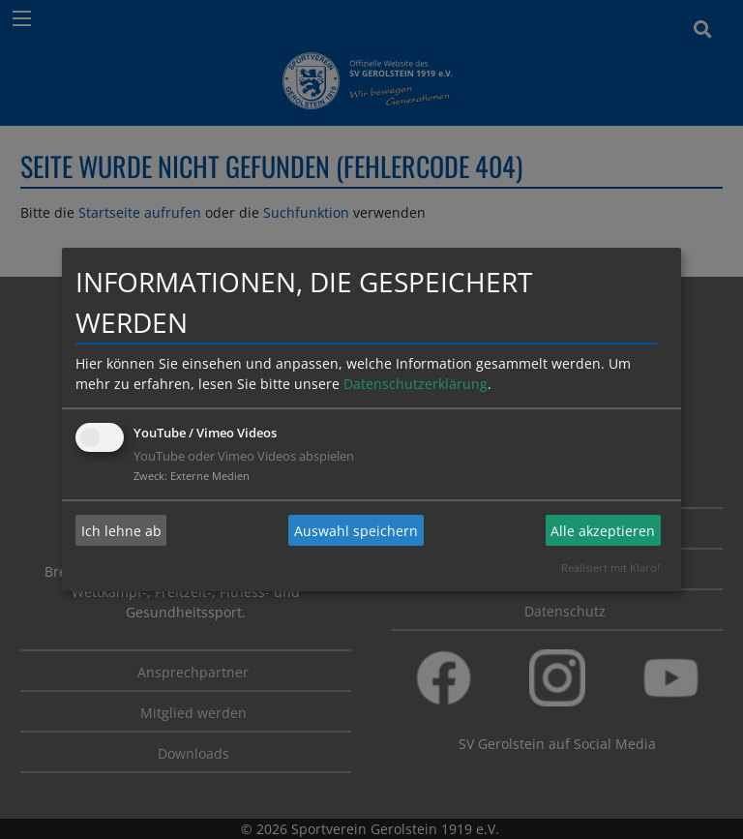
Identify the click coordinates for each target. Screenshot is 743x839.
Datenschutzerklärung (415, 384)
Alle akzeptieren (602, 531)
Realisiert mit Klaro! (610, 567)
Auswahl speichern (356, 531)
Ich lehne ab (121, 531)
